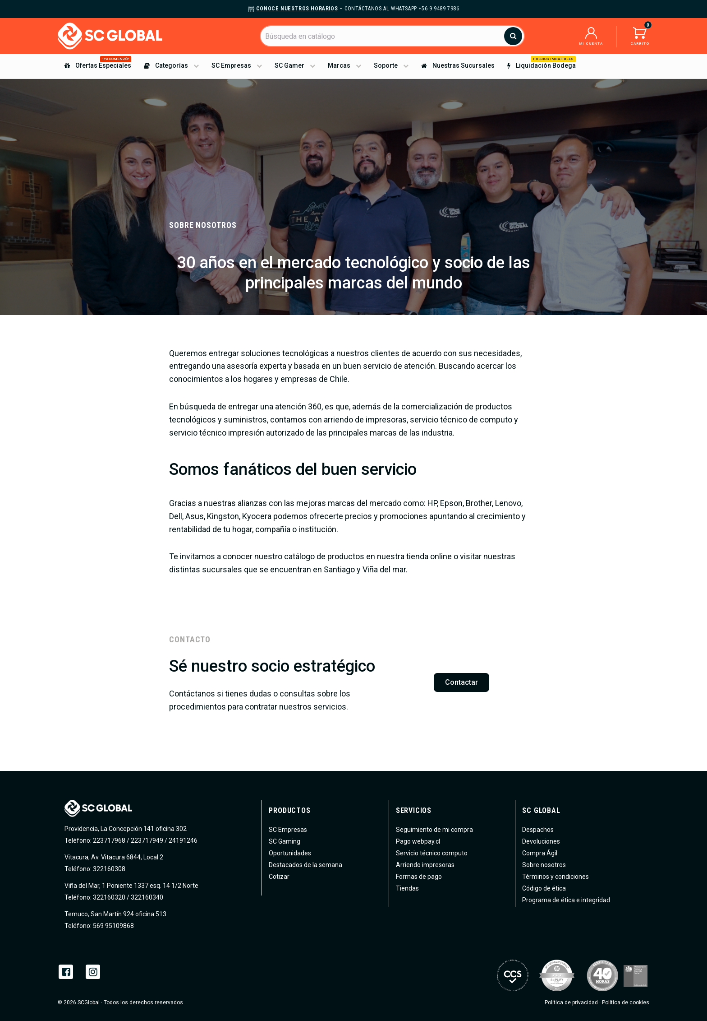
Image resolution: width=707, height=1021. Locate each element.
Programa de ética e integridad (566, 900)
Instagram (93, 972)
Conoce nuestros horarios (297, 8)
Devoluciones (541, 841)
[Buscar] (392, 36)
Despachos (538, 829)
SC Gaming (284, 841)
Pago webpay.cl (418, 841)
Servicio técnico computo (432, 853)
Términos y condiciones (555, 876)
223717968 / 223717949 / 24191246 (145, 840)
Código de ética (544, 888)
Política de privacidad (571, 1002)
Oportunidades (290, 853)
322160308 (108, 868)
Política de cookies (625, 1002)
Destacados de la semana (305, 864)
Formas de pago (419, 876)
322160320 (108, 897)
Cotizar (279, 876)
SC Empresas (288, 829)
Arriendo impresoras (425, 864)
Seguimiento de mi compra (434, 829)
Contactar (461, 682)
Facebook (66, 972)
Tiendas (407, 888)
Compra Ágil (539, 853)
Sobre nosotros (544, 864)
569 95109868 (113, 925)
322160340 (147, 897)
